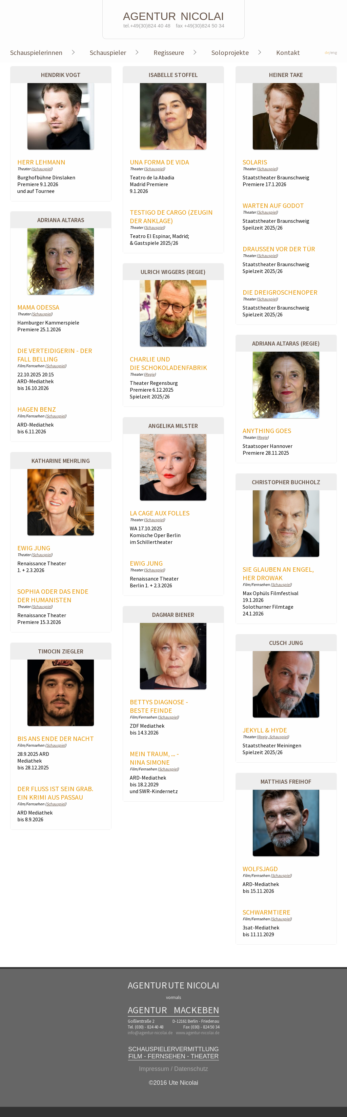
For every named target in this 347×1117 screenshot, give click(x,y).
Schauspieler (108, 52)
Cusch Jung (286, 643)
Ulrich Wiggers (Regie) (173, 272)
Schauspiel (42, 168)
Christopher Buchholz (286, 482)
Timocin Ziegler (60, 651)
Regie (150, 374)
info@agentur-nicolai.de (150, 1033)
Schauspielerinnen (36, 52)
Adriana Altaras (60, 220)
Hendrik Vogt (61, 75)
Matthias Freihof (286, 781)
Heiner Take (286, 75)
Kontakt (288, 52)
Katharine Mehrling (61, 461)
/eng (331, 52)
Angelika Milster (173, 426)
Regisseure (169, 52)
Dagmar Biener (173, 615)
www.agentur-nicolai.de (197, 1033)
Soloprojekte (230, 52)
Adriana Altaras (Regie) (286, 343)
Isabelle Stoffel (173, 75)
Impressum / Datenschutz (173, 1068)
